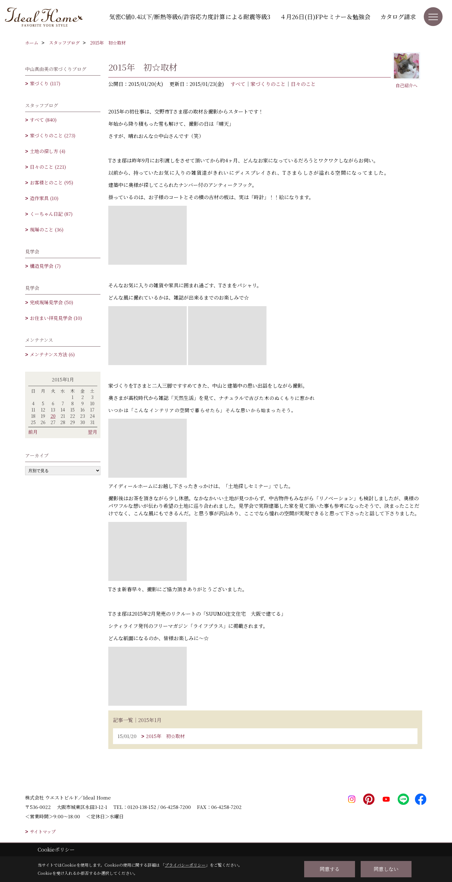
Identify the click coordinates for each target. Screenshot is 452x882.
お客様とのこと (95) (51, 182)
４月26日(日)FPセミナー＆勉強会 (325, 16)
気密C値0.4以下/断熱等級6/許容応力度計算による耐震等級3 (189, 16)
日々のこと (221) (48, 166)
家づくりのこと (268, 84)
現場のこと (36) (46, 229)
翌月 (92, 432)
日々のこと (303, 84)
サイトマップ (43, 831)
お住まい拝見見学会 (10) (56, 318)
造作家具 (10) (44, 198)
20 (53, 416)
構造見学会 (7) (45, 266)
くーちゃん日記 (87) (51, 213)
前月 (33, 432)
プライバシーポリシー (185, 865)
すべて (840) (43, 119)
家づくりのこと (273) (52, 135)
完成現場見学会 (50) (51, 302)
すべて (237, 84)
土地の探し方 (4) (47, 151)
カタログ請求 (398, 16)
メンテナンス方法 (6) (52, 354)
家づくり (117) (45, 83)
